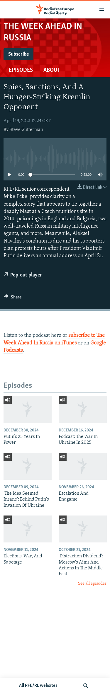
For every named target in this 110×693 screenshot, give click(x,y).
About (51, 70)
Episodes (21, 70)
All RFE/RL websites (38, 685)
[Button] (12, 298)
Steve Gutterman (26, 129)
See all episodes (92, 583)
